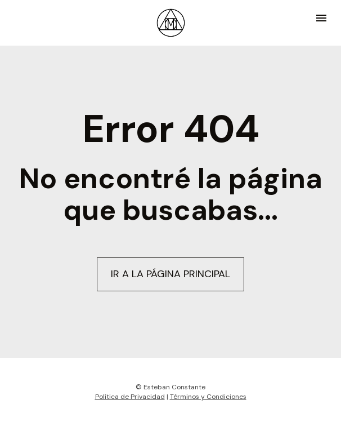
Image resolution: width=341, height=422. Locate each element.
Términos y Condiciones (208, 394)
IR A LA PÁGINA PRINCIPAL (170, 273)
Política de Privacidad (130, 394)
